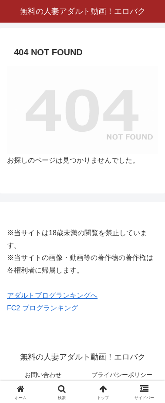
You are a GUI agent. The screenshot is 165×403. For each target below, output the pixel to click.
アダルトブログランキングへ (52, 295)
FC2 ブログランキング (42, 308)
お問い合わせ (43, 374)
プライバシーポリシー (121, 374)
